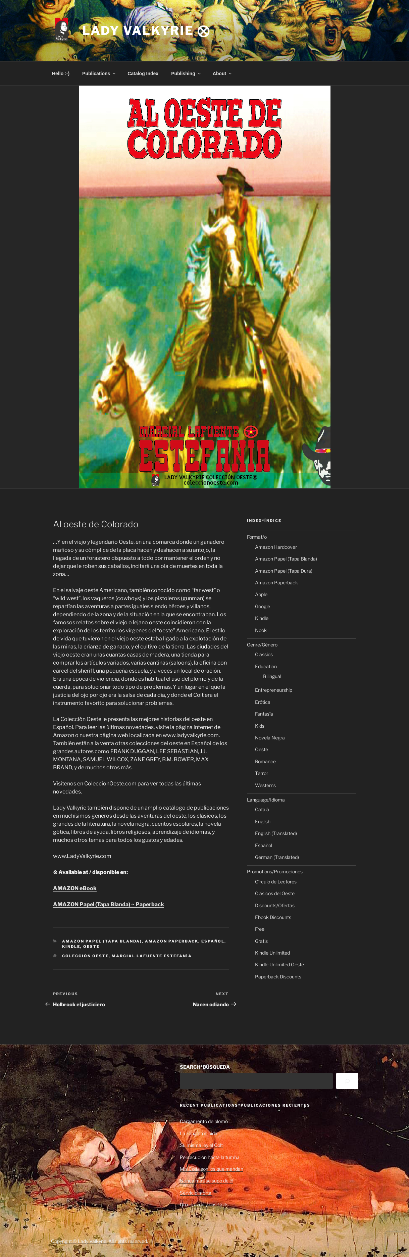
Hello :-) (60, 73)
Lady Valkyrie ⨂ (146, 30)
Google (262, 606)
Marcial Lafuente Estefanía (152, 956)
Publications (99, 73)
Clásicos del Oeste (275, 893)
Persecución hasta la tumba (210, 1157)
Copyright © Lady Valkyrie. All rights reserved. (99, 1241)
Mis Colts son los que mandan (211, 1169)
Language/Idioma (266, 800)
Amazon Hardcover (276, 547)
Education (266, 666)
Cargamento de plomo (204, 1121)
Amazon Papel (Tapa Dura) (283, 571)
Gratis (261, 941)
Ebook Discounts (273, 917)
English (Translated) (276, 833)
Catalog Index (142, 73)
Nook (261, 630)
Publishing (186, 73)
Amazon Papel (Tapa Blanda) (102, 941)
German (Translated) (277, 857)
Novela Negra (270, 737)
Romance (265, 761)
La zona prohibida (198, 1133)
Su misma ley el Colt (201, 1145)
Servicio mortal (196, 1193)
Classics (264, 654)
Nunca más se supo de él (206, 1180)
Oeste (91, 946)
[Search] (347, 1081)
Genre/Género (262, 644)
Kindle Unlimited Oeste (279, 964)
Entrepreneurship (273, 690)
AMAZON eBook (75, 888)
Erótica (262, 702)
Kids (259, 726)
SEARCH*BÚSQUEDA (205, 1067)
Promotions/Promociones (275, 871)
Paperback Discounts (278, 976)
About (223, 73)
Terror (261, 773)
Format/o (257, 537)
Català (262, 809)
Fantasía (264, 714)
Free (259, 929)
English (262, 821)
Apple (261, 594)
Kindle (71, 946)
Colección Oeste (85, 956)
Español (212, 941)
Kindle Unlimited (272, 953)
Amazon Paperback (171, 941)
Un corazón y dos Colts (204, 1204)
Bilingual (272, 676)
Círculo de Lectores (276, 881)
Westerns (265, 785)
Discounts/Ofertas (275, 905)
